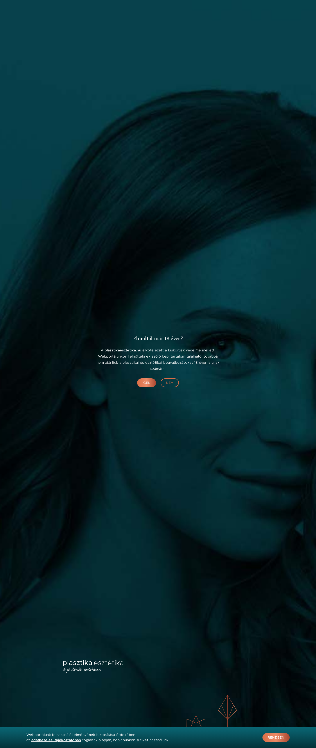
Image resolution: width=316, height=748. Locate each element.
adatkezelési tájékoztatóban (56, 740)
